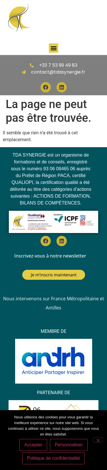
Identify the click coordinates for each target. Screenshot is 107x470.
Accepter (33, 444)
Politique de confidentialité (53, 458)
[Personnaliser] (98, 439)
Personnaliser (69, 444)
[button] (53, 48)
